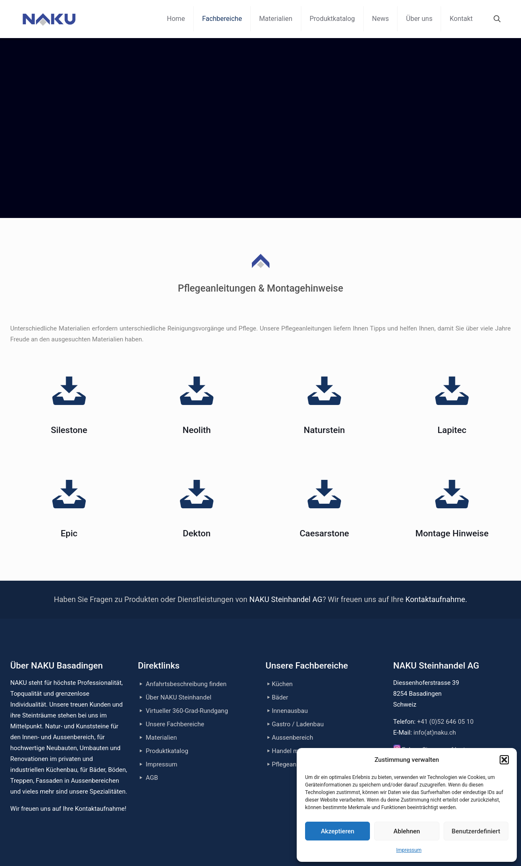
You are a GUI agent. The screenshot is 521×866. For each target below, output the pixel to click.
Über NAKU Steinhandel (178, 697)
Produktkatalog (167, 751)
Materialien (161, 737)
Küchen (282, 684)
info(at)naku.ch (434, 732)
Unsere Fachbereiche (175, 724)
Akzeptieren (337, 831)
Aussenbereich (292, 737)
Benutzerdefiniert (476, 831)
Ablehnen (406, 831)
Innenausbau (290, 711)
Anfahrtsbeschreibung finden (186, 684)
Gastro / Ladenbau (298, 724)
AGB (152, 777)
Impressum (408, 850)
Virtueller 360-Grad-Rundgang (187, 711)
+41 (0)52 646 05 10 (445, 721)
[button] (504, 760)
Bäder (280, 697)
